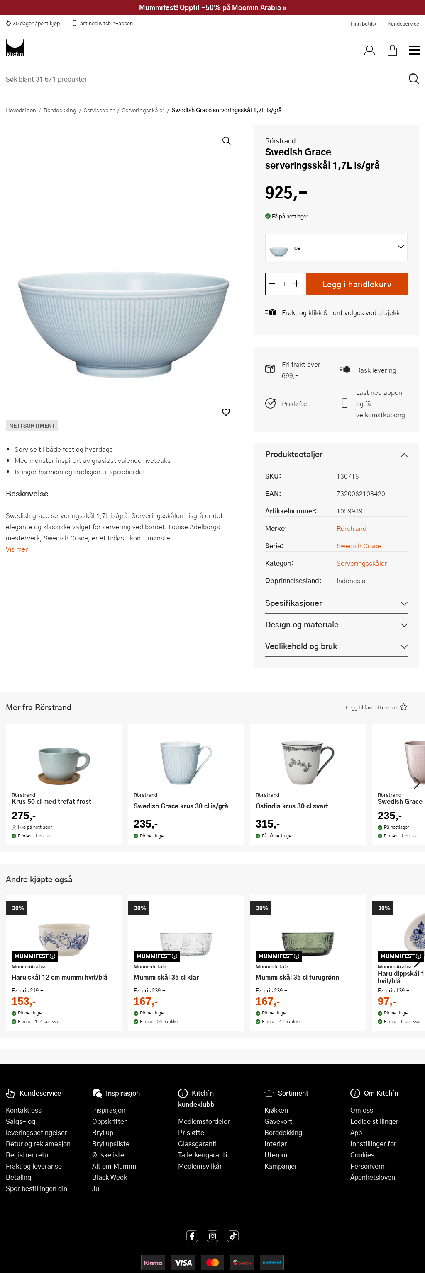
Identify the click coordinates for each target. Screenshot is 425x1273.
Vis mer (17, 549)
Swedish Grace (359, 545)
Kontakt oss (24, 1110)
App (356, 1132)
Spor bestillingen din (36, 1188)
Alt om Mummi (114, 1166)
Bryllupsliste (110, 1143)
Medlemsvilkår (200, 1166)
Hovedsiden (21, 110)
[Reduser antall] (272, 284)
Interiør (275, 1143)
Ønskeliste (108, 1154)
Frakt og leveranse (34, 1166)
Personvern (367, 1166)
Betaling (18, 1177)
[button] (226, 412)
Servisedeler (99, 110)
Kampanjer (280, 1166)
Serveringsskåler (143, 110)
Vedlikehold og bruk (301, 646)
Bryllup (102, 1132)
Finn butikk (363, 23)
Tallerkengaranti (202, 1154)
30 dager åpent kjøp (33, 23)
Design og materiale (302, 624)
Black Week (109, 1177)
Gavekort (278, 1121)
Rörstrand (280, 140)
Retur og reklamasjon (38, 1143)
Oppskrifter (109, 1121)
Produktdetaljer (293, 454)
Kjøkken (276, 1110)
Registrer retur (28, 1154)
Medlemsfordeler (204, 1121)
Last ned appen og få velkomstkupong (380, 403)
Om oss (361, 1110)
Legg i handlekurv (357, 284)
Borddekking (60, 110)
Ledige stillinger (374, 1121)
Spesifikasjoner (293, 603)
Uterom (276, 1154)
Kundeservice (403, 23)
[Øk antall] (297, 284)
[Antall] (284, 284)
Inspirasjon (108, 1110)
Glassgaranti (197, 1143)
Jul (96, 1188)
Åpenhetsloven (372, 1177)
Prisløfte (294, 403)
